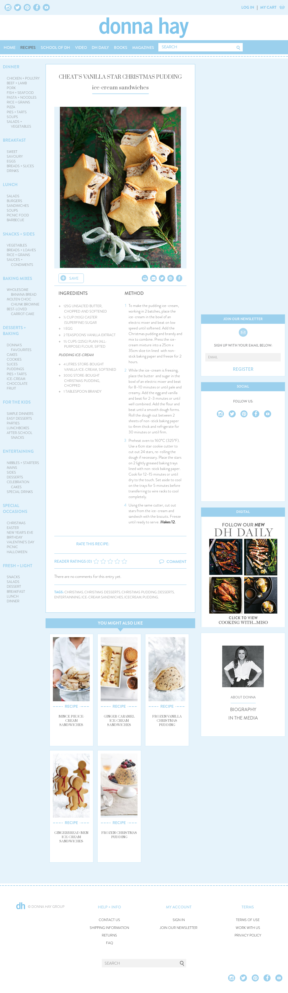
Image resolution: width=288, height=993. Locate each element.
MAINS (12, 467)
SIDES (11, 472)
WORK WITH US (248, 928)
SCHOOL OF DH (55, 47)
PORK (11, 88)
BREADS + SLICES (20, 166)
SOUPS (12, 116)
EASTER (13, 527)
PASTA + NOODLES (22, 97)
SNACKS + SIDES (19, 234)
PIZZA (11, 107)
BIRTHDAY (14, 537)
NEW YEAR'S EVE (20, 532)
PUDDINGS (15, 369)
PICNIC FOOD (18, 215)
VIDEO (81, 47)
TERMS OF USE (248, 920)
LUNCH (10, 185)
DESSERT (14, 586)
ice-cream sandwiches (102, 597)
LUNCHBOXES (18, 428)
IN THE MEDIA (243, 718)
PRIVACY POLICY (248, 935)
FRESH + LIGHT (17, 566)
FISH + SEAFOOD (20, 92)
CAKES (12, 354)
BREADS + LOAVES (21, 250)
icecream (132, 597)
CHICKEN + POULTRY (23, 78)
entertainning (67, 597)
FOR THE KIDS (17, 402)
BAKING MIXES (17, 278)
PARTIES (13, 423)
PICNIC (12, 546)
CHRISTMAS (16, 523)
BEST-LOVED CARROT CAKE (21, 311)
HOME (9, 47)
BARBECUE (15, 220)
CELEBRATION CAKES (18, 484)
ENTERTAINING (18, 451)
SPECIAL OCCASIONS (15, 509)
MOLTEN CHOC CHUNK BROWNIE (23, 302)
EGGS (11, 161)
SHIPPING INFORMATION (109, 928)
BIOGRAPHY (243, 710)
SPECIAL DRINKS (20, 491)
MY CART (268, 7)
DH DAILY (100, 47)
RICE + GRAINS (18, 102)
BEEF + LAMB (17, 83)
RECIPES (28, 47)
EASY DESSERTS (19, 418)
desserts (166, 592)
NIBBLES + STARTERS (23, 462)
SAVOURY (15, 156)
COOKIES (14, 359)
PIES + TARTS (17, 112)
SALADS (13, 196)
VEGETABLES (17, 245)
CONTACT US (109, 920)
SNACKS (13, 577)
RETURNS (109, 935)
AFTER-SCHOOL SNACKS (19, 435)
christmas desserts (102, 592)
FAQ (109, 943)
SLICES (12, 364)
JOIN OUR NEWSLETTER (178, 928)
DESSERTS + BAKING (14, 331)
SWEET (12, 151)
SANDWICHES (18, 205)
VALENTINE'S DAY (20, 542)
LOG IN (247, 7)
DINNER (11, 67)
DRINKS (13, 170)
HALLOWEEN (17, 552)
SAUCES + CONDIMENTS (20, 262)
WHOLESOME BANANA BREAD (22, 292)
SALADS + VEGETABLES (19, 124)
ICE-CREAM (16, 378)
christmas (73, 592)
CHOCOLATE (17, 383)
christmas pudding (139, 592)
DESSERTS (15, 477)
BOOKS (120, 47)
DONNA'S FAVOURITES (19, 347)
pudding (150, 597)
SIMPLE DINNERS (20, 413)
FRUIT (11, 388)
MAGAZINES (143, 47)
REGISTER (243, 369)
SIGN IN (179, 920)
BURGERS (14, 200)
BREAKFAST (14, 140)
